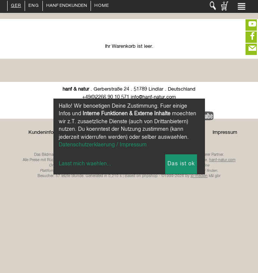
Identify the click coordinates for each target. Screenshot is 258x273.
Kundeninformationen (51, 132)
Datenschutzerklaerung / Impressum (103, 144)
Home (101, 6)
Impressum (225, 132)
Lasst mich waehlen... (85, 163)
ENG (33, 6)
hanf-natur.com (222, 160)
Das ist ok (181, 163)
